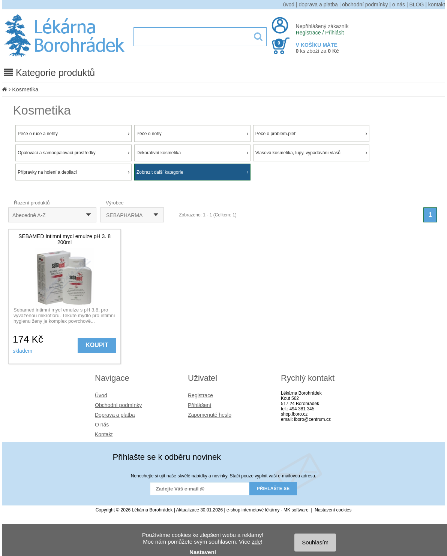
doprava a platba (318, 4)
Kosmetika (25, 89)
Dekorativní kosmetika (192, 152)
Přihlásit (334, 33)
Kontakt (103, 434)
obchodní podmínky (365, 4)
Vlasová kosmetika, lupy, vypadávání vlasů (311, 152)
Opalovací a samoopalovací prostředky (73, 152)
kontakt (436, 4)
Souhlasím (315, 542)
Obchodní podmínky (118, 405)
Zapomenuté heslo (209, 415)
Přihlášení (199, 405)
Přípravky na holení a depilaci (73, 172)
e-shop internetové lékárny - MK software (267, 510)
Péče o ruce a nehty (73, 133)
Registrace (308, 33)
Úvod (101, 395)
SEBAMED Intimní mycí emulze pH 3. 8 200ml (64, 239)
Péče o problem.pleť (311, 133)
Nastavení (202, 552)
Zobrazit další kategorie (192, 172)
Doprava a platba (115, 415)
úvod (288, 4)
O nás (102, 425)
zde (256, 541)
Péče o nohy (192, 133)
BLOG (417, 4)
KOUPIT (97, 345)
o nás (398, 4)
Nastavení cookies (333, 510)
